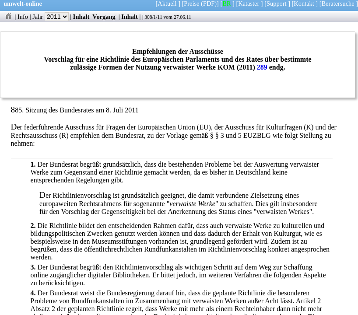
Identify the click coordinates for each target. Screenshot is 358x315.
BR (226, 3)
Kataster (248, 3)
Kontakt (304, 3)
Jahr (50, 16)
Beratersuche (338, 3)
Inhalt (81, 16)
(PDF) (209, 3)
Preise (191, 3)
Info (23, 16)
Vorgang (104, 16)
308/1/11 (153, 17)
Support (277, 3)
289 (262, 67)
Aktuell (167, 3)
